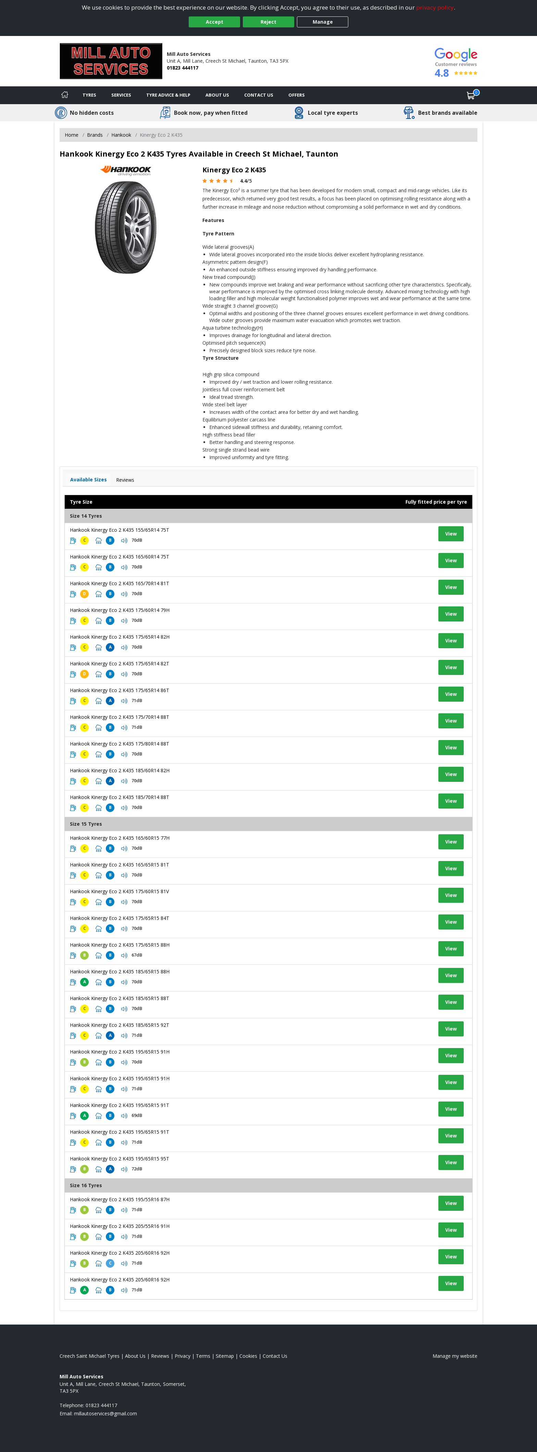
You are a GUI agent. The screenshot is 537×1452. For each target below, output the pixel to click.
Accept (214, 22)
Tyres (89, 95)
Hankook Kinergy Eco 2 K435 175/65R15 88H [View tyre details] (120, 945)
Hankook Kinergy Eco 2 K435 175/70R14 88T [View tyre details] (119, 717)
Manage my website (455, 1356)
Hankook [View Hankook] (121, 135)
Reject (268, 22)
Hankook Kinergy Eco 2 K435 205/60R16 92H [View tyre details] (120, 1253)
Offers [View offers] (296, 95)
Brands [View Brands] (95, 135)
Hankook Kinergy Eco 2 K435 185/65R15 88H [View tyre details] (120, 971)
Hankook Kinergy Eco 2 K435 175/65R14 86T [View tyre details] (119, 690)
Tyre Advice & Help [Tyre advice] (168, 95)
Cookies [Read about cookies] (248, 1356)
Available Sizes (88, 479)
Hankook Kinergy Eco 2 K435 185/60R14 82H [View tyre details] (120, 770)
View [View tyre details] (451, 533)
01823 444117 (182, 67)
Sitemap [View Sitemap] (225, 1356)
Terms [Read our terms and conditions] (203, 1356)
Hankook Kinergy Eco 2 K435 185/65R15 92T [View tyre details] (119, 1025)
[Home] (64, 95)
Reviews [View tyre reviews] (125, 480)
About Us (217, 95)
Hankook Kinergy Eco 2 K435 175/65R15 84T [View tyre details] (119, 918)
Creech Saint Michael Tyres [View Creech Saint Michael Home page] (90, 1356)
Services (121, 95)
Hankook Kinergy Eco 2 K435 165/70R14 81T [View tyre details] (119, 583)
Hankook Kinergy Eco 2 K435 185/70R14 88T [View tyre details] (119, 797)
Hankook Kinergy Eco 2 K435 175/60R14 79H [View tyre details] (120, 610)
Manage (323, 22)
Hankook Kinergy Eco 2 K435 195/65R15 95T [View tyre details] (119, 1158)
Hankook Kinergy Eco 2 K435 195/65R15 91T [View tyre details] (119, 1105)
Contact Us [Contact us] (258, 95)
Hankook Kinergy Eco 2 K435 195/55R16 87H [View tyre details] (120, 1199)
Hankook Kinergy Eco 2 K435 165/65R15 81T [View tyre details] (119, 864)
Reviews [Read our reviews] (160, 1356)
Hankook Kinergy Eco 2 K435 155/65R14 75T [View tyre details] (119, 530)
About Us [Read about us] (135, 1356)
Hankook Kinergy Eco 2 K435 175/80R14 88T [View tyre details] (119, 743)
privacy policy (435, 7)
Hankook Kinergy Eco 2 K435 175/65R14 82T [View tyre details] (119, 663)
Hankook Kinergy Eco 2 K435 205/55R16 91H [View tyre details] (120, 1226)
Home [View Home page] (71, 135)
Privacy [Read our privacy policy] (182, 1356)
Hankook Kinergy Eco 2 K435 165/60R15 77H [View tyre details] (120, 838)
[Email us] (105, 1413)
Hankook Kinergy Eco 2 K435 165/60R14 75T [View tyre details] (119, 556)
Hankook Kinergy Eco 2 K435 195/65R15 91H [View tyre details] (120, 1051)
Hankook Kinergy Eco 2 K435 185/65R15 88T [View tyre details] (119, 998)
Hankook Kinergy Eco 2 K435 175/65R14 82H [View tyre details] (120, 636)
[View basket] (471, 95)
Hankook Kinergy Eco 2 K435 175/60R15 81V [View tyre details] (119, 891)
